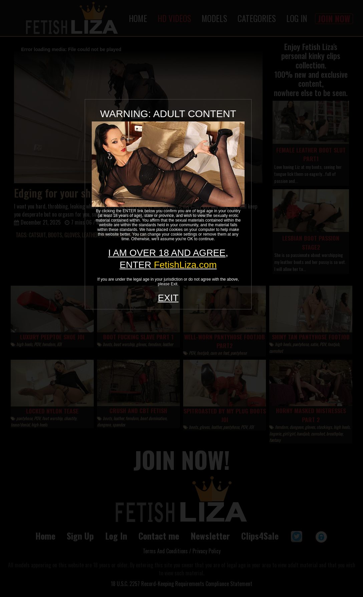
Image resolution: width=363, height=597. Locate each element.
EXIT (168, 298)
